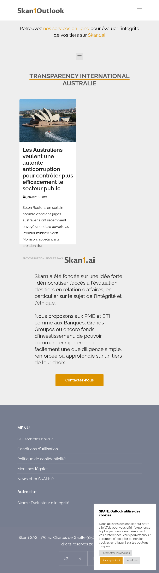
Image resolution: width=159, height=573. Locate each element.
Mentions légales (32, 468)
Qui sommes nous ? (35, 439)
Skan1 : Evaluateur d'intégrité (43, 502)
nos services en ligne (66, 28)
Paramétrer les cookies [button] (115, 553)
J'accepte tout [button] (111, 560)
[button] (79, 56)
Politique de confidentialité (41, 458)
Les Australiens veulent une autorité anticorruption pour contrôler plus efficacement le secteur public (48, 169)
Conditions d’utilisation (37, 449)
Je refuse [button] (131, 560)
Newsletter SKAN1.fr (35, 478)
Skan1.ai (96, 35)
